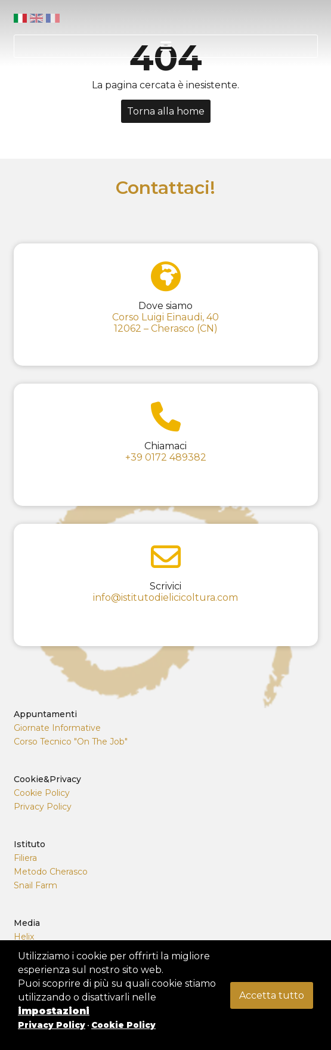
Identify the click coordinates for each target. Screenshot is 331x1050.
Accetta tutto (271, 995)
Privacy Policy (43, 806)
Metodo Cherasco (51, 871)
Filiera (25, 858)
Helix (24, 936)
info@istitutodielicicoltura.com (165, 597)
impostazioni (53, 1011)
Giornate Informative (57, 727)
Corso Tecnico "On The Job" (71, 741)
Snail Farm (35, 885)
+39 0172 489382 (165, 457)
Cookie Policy (42, 793)
